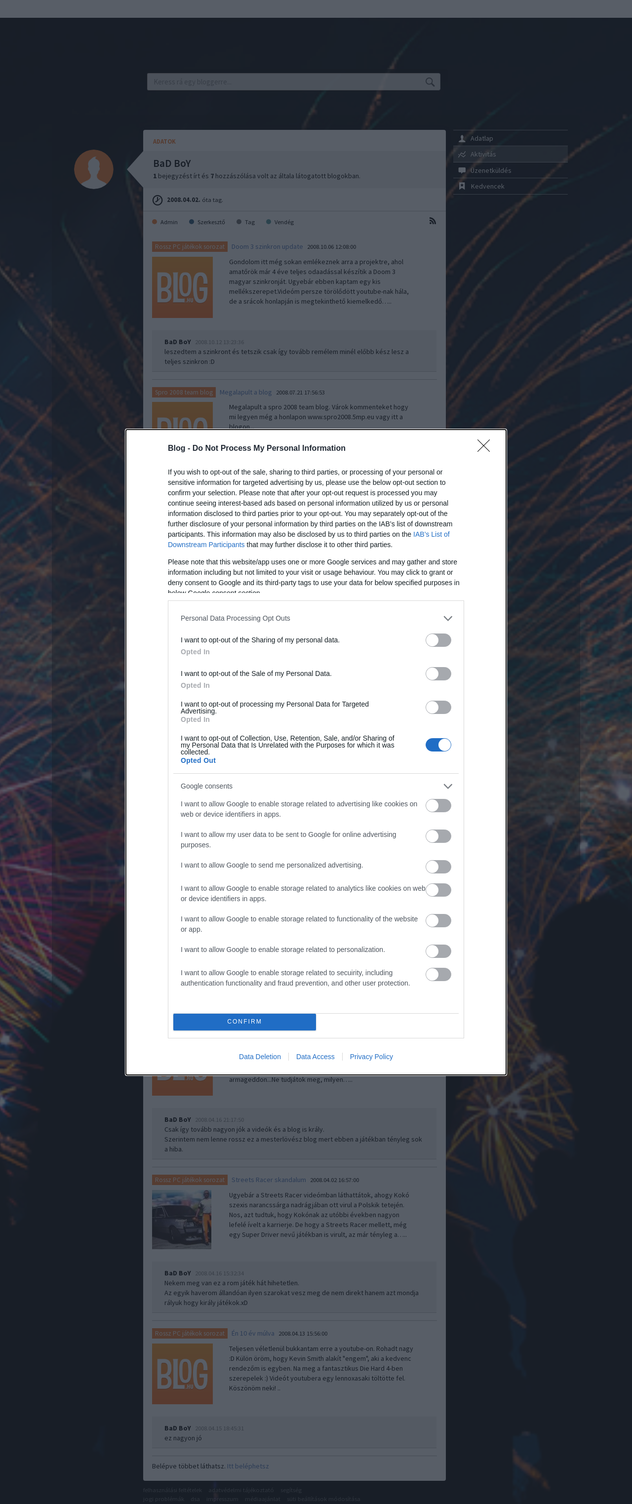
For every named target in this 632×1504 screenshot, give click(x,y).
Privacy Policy (371, 1057)
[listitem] (316, 618)
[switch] (438, 640)
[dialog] (316, 752)
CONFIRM (244, 1022)
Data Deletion (260, 1057)
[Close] (486, 448)
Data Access (315, 1057)
